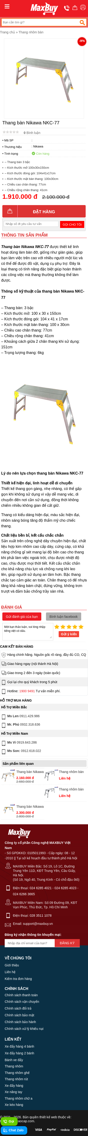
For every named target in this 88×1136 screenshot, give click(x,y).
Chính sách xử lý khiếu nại (24, 1029)
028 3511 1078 (40, 915)
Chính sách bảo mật (19, 1015)
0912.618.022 (20, 751)
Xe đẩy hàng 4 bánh (19, 1046)
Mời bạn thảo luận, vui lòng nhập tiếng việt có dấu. (28, 631)
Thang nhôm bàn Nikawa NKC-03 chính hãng (71, 789)
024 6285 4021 (40, 888)
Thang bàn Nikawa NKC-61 (30, 772)
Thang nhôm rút (16, 1079)
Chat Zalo (13, 1130)
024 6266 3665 (24, 894)
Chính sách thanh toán (21, 995)
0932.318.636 (20, 725)
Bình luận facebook (64, 617)
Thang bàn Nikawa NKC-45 (30, 807)
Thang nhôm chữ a (18, 1098)
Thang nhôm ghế (17, 1073)
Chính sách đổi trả (18, 1008)
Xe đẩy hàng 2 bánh (19, 1053)
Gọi (8, 1121)
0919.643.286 (18, 743)
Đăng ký (67, 943)
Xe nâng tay (13, 1092)
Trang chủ (7, 32)
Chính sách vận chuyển (22, 1001)
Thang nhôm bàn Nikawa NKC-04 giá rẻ (71, 772)
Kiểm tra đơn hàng (18, 979)
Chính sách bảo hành (20, 1022)
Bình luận (32, 133)
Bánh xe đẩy (14, 1060)
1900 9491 (27, 691)
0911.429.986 (20, 717)
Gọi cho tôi (72, 224)
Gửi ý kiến (69, 634)
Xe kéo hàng (14, 1105)
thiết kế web (48, 1117)
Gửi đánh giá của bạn (22, 617)
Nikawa (38, 146)
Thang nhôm (14, 1066)
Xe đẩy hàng (14, 1085)
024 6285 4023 (65, 888)
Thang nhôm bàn (31, 32)
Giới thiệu (12, 965)
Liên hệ (10, 972)
